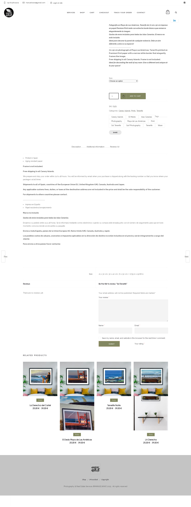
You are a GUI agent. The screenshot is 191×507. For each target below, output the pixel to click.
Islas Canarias (146, 117)
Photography (116, 121)
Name (101, 326)
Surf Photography (133, 125)
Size (110, 78)
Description (76, 147)
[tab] (76, 146)
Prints (133, 111)
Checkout (104, 12)
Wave (160, 125)
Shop (82, 12)
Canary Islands (124, 111)
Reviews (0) (114, 147)
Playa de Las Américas (136, 121)
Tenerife (139, 111)
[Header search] (176, 12)
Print (152, 121)
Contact (141, 12)
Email (137, 326)
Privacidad (94, 480)
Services (71, 12)
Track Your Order (123, 12)
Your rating (139, 344)
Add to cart (136, 96)
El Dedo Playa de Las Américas (77, 439)
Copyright (105, 480)
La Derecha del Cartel (40, 405)
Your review (104, 297)
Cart (92, 12)
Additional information (95, 147)
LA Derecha (151, 439)
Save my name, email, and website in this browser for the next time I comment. (133, 338)
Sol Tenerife (116, 125)
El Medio (132, 117)
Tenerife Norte (113, 405)
